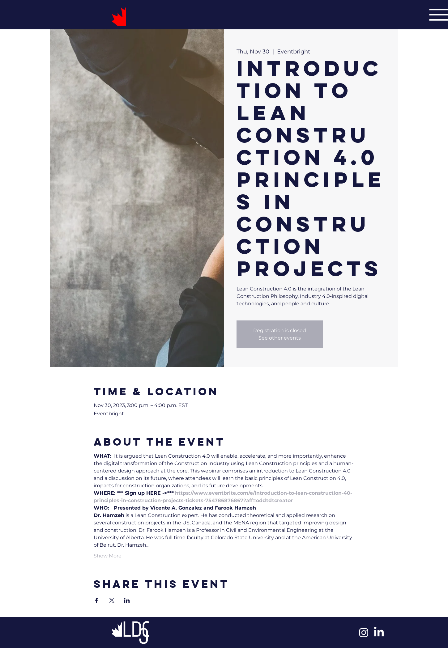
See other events (279, 338)
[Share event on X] (112, 600)
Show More (108, 556)
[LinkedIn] (379, 632)
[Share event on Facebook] (97, 600)
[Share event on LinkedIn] (127, 600)
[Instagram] (364, 632)
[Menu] (438, 14)
